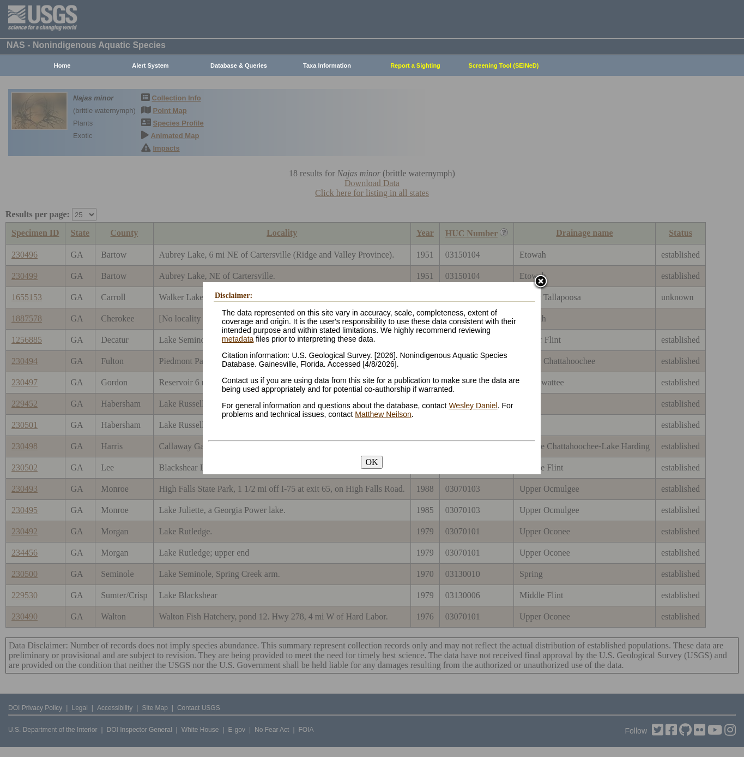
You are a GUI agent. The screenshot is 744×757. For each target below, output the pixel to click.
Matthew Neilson (383, 414)
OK (371, 462)
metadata (237, 339)
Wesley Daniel (473, 405)
